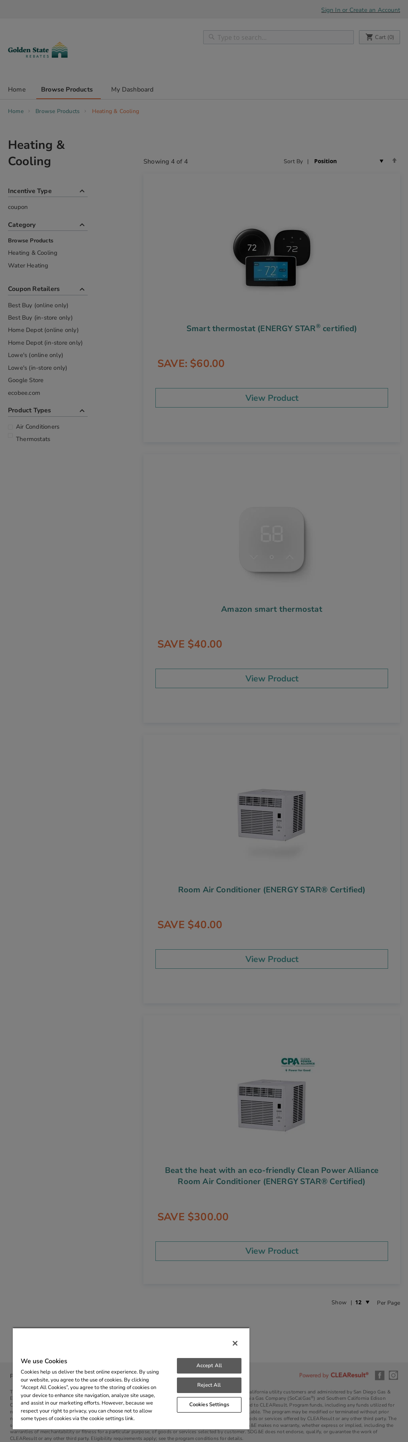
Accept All (209, 1365)
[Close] (235, 1343)
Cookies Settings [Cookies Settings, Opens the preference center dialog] (209, 1404)
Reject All (209, 1385)
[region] (131, 1378)
